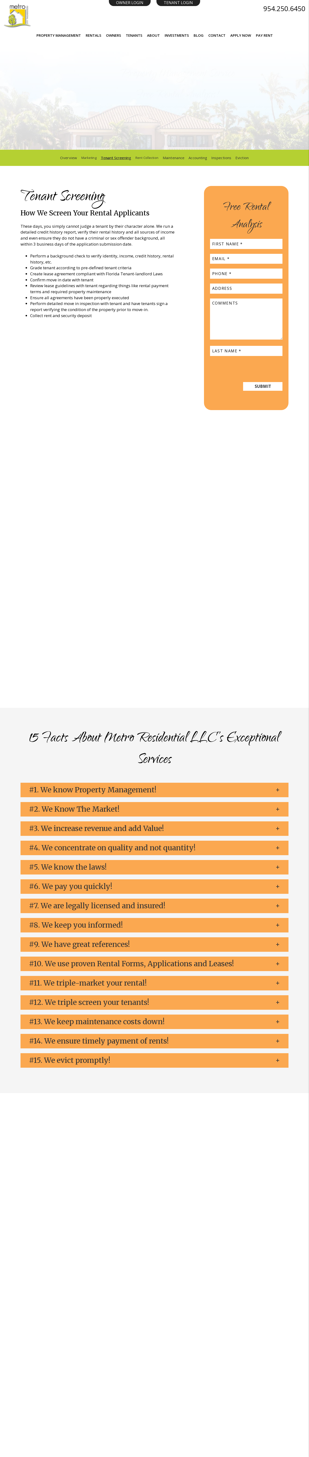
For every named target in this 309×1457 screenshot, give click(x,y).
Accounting (199, 157)
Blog (199, 35)
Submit (232, 130)
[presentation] (246, 367)
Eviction (244, 157)
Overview (66, 157)
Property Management (58, 35)
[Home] (17, 15)
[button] (154, 790)
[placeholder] (134, 130)
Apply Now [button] (240, 35)
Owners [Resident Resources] (113, 35)
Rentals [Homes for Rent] (93, 35)
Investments (177, 35)
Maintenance (176, 157)
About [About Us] (153, 35)
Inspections (223, 157)
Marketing (87, 157)
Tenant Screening (115, 157)
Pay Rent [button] (264, 35)
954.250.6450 (284, 8)
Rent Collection (147, 157)
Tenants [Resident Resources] (134, 35)
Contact (216, 35)
